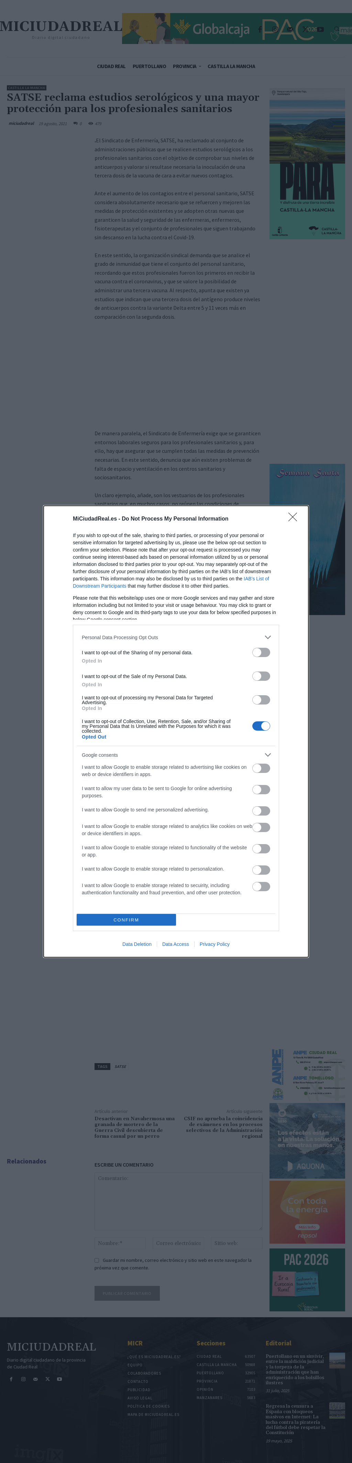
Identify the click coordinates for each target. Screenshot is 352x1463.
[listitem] (176, 637)
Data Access (175, 944)
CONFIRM (126, 919)
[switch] (261, 652)
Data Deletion (137, 944)
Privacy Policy (215, 944)
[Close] (294, 519)
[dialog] (176, 731)
